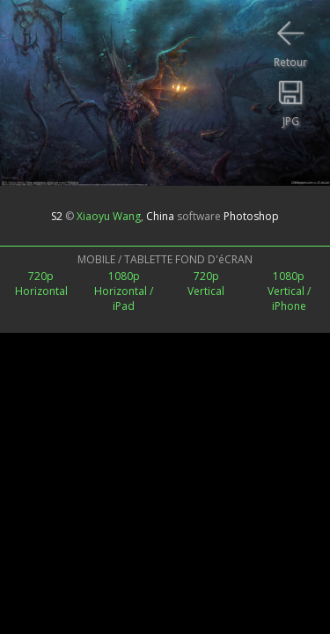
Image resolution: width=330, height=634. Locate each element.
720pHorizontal (41, 284)
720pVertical (205, 284)
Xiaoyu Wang (109, 216)
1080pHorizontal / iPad (123, 291)
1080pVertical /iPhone (289, 291)
